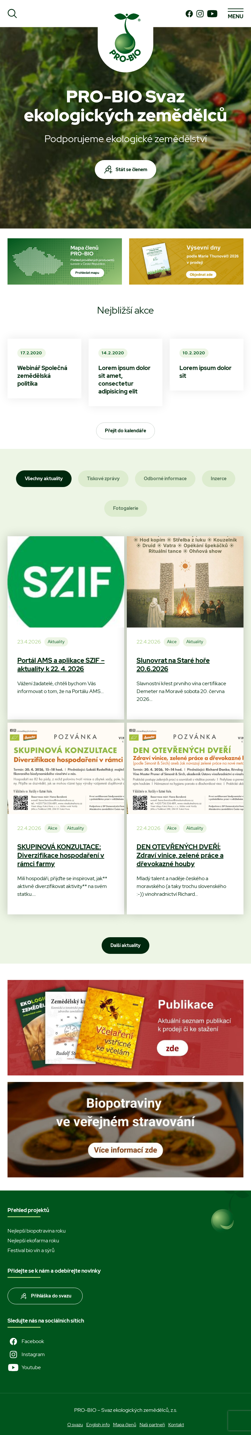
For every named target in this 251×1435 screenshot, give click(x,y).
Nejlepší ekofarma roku (33, 1240)
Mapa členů (124, 1425)
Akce (171, 641)
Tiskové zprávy (103, 478)
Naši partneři (152, 1425)
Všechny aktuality (44, 478)
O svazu (75, 1425)
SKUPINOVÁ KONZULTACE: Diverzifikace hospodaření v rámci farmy (60, 855)
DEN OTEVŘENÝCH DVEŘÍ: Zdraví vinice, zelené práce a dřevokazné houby (180, 855)
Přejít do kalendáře (125, 431)
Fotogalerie (125, 508)
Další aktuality (125, 945)
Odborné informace (165, 478)
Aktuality (56, 641)
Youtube (24, 1367)
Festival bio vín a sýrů (31, 1250)
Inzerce (218, 478)
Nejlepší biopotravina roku (37, 1230)
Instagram (26, 1354)
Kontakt (176, 1425)
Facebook (26, 1341)
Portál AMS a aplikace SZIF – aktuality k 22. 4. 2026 (61, 664)
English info (98, 1425)
